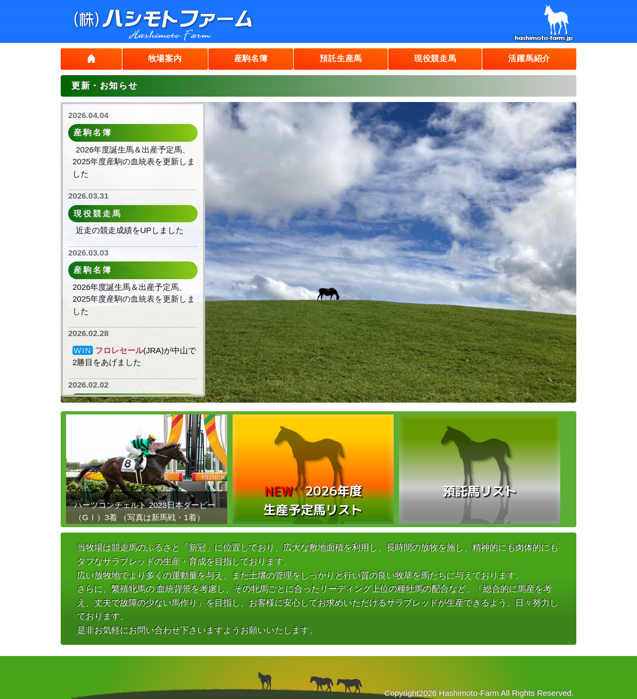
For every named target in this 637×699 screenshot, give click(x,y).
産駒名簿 (247, 58)
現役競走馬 (433, 58)
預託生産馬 (337, 58)
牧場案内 (161, 58)
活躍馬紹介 (529, 58)
